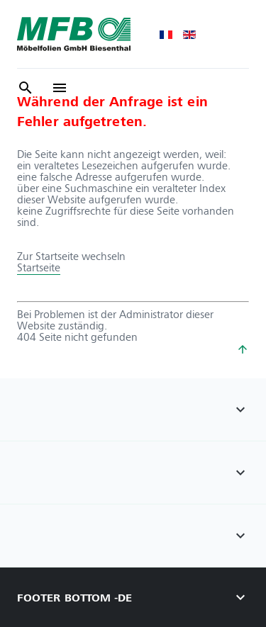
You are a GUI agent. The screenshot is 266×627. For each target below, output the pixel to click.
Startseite (38, 267)
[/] (59, 88)
